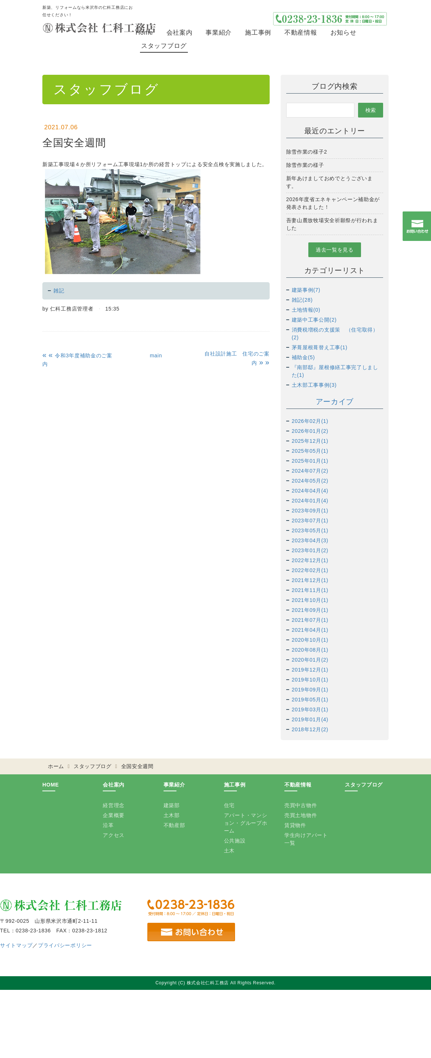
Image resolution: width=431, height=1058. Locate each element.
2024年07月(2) (310, 471)
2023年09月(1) (310, 511)
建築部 (172, 805)
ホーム (56, 766)
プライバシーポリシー (65, 945)
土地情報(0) (306, 310)
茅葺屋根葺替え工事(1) (320, 347)
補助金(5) (303, 357)
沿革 (108, 825)
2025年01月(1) (310, 461)
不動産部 (174, 825)
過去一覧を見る (335, 250)
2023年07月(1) (310, 520)
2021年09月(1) (310, 610)
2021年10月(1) (310, 600)
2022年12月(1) (310, 560)
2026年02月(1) (310, 421)
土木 (229, 851)
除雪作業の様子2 (306, 152)
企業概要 (114, 815)
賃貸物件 (295, 825)
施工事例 (258, 32)
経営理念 (114, 805)
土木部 (172, 815)
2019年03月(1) (310, 709)
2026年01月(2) (310, 431)
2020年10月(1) (310, 640)
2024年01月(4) (310, 501)
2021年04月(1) (310, 630)
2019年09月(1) (310, 690)
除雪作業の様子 (305, 165)
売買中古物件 (300, 805)
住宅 (229, 805)
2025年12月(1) (310, 441)
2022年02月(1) (310, 570)
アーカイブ (335, 401)
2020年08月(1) (310, 650)
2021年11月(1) (310, 590)
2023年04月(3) (310, 540)
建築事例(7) (306, 290)
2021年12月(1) (310, 580)
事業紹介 (219, 32)
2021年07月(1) (310, 620)
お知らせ (343, 32)
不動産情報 (300, 32)
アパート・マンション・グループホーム (245, 823)
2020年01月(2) (310, 660)
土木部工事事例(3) (314, 385)
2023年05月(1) (310, 530)
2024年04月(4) (310, 491)
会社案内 (180, 32)
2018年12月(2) (310, 729)
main (156, 355)
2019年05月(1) (310, 700)
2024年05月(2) (310, 481)
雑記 (58, 291)
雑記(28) (302, 300)
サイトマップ (16, 945)
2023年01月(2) (310, 550)
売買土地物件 (300, 815)
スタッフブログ (164, 45)
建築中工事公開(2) (314, 320)
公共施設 (235, 841)
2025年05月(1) (310, 451)
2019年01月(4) (310, 719)
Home (144, 32)
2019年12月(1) (310, 670)
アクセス (114, 835)
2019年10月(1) (310, 680)
